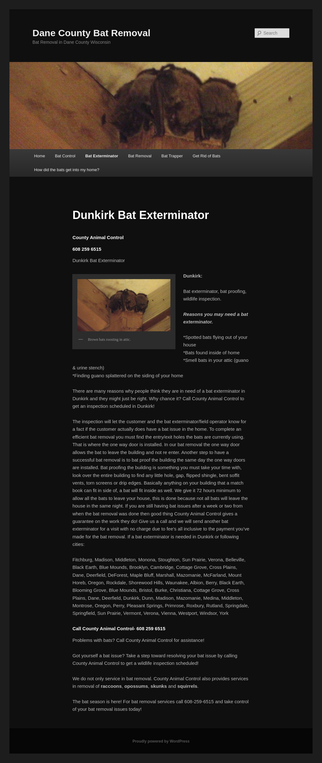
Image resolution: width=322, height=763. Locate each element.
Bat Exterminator (101, 156)
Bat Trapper (172, 156)
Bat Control (65, 156)
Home (39, 156)
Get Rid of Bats (206, 156)
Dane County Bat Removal (91, 33)
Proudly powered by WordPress (160, 741)
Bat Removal (139, 156)
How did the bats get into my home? (66, 169)
